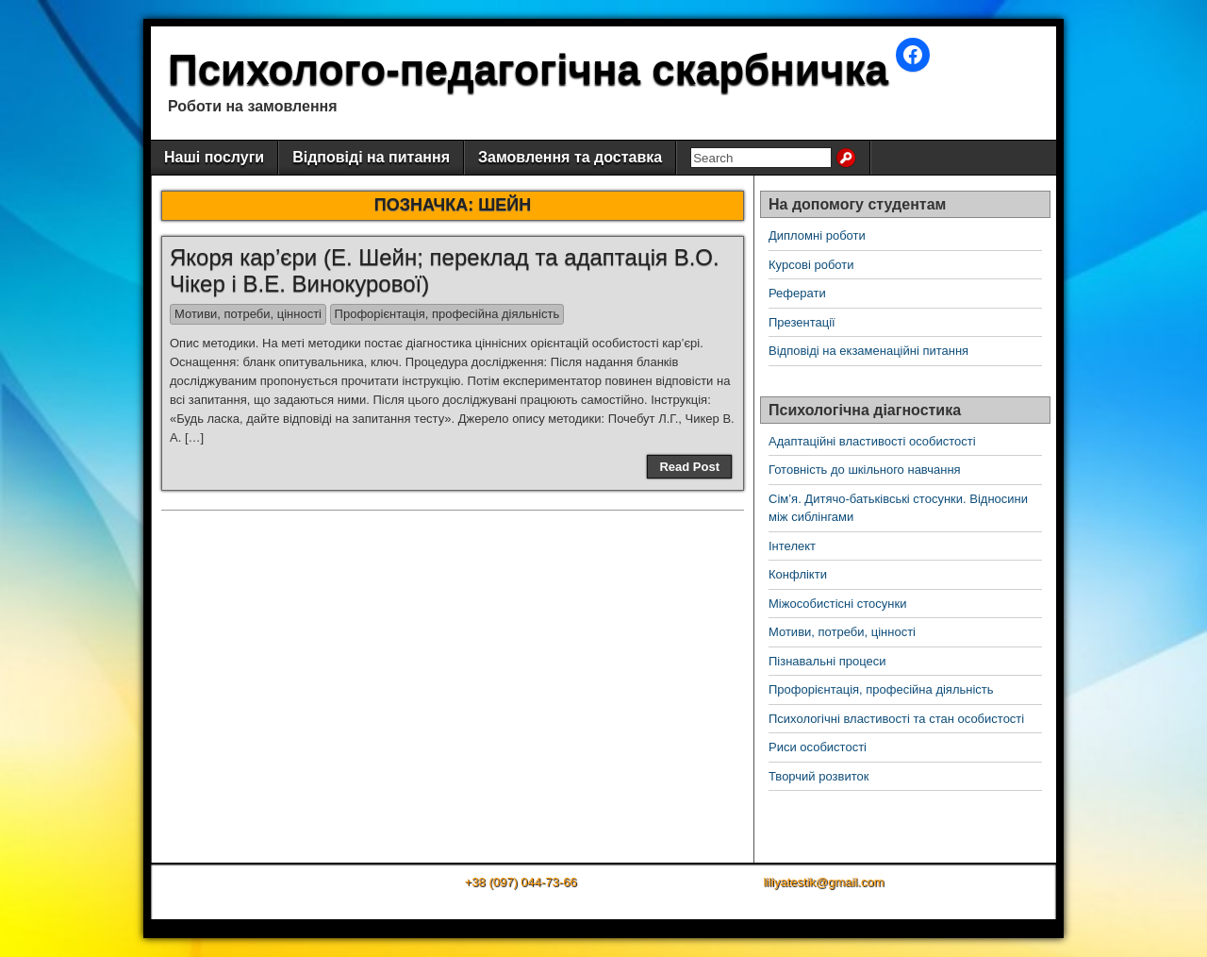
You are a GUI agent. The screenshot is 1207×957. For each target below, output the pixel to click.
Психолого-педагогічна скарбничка (528, 69)
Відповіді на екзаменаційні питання (868, 351)
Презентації (802, 322)
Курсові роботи (811, 265)
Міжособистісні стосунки (837, 603)
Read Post (689, 467)
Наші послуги (214, 157)
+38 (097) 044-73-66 (521, 882)
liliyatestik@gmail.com (823, 882)
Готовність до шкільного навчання (865, 469)
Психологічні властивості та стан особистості (896, 719)
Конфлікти (798, 574)
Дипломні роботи (817, 235)
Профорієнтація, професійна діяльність (447, 314)
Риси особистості (818, 747)
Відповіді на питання (371, 157)
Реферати (797, 293)
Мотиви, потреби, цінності (248, 314)
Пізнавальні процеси (827, 661)
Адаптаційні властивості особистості (872, 441)
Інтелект (792, 546)
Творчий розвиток (818, 776)
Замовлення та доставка (570, 157)
